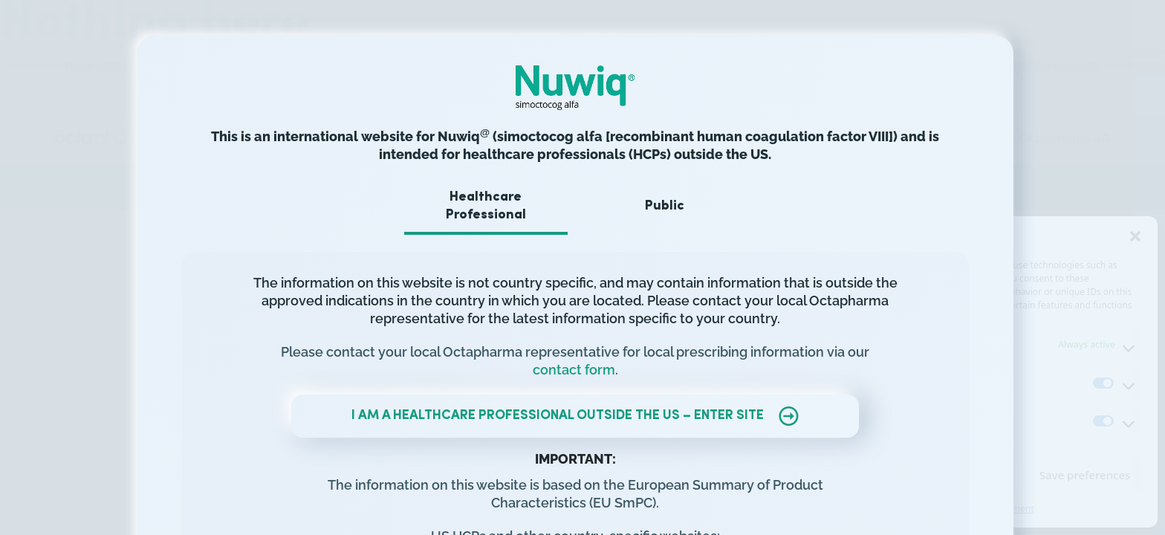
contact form (581, 369)
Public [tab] (672, 206)
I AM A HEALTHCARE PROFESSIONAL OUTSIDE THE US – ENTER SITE (582, 416)
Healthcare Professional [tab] (493, 206)
